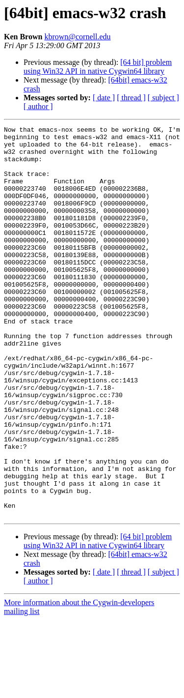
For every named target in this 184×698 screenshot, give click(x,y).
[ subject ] (163, 97)
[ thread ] (131, 97)
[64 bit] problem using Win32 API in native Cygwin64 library (98, 66)
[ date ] (104, 97)
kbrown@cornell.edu (77, 36)
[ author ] (38, 106)
